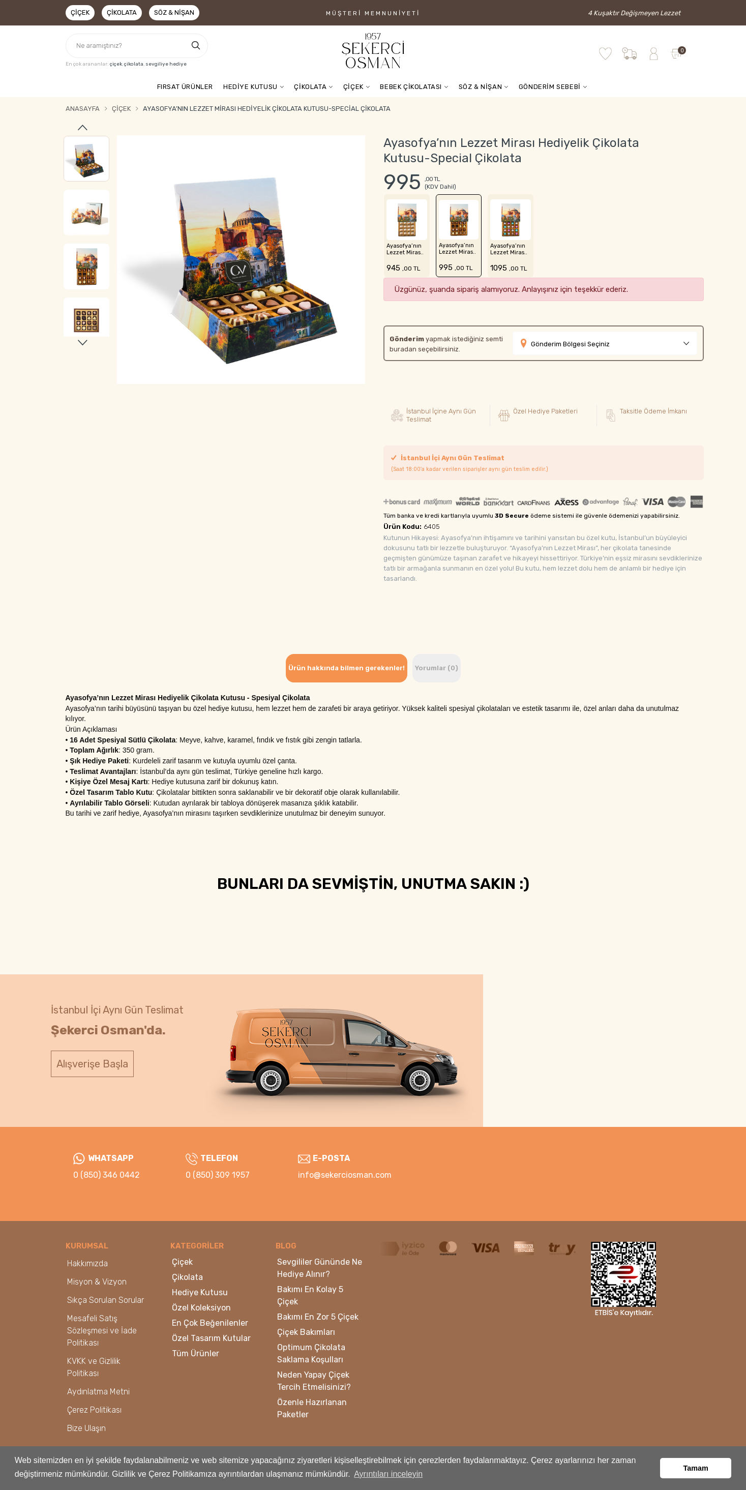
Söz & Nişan (174, 12)
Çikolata (122, 12)
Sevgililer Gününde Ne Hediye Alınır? (319, 1268)
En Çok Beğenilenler (210, 1323)
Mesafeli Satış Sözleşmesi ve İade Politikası (102, 1331)
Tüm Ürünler (195, 1353)
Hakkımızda (87, 1263)
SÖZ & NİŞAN (480, 87)
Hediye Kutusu (200, 1292)
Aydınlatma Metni (98, 1391)
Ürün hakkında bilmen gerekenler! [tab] (346, 668)
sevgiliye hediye (166, 64)
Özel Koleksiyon (201, 1308)
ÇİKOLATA (310, 87)
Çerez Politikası (94, 1410)
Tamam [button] (695, 1468)
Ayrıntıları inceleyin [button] (388, 1474)
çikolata (133, 64)
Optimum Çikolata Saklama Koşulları (311, 1353)
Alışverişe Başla (92, 1064)
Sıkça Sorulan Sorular (105, 1300)
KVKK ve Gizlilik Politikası (94, 1367)
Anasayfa (83, 108)
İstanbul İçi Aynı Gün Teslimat (469, 463)
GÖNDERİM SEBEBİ (550, 87)
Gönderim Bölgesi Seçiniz (570, 344)
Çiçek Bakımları (306, 1332)
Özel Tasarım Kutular (211, 1338)
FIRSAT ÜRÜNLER (185, 87)
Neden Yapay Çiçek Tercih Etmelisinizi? (314, 1381)
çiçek (116, 64)
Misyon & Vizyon (97, 1282)
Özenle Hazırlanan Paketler (312, 1408)
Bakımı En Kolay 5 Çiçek (310, 1295)
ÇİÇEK (353, 87)
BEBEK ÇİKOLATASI (411, 87)
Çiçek (80, 12)
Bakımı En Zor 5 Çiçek (318, 1317)
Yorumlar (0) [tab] (436, 668)
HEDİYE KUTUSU (250, 87)
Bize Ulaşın (86, 1428)
